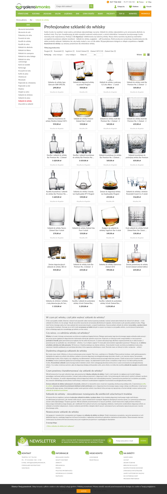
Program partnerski (131, 478)
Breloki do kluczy (130, 465)
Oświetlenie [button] (23, 14)
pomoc (58, 468)
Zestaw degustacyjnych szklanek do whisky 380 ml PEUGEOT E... (56, 266)
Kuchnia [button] (36, 14)
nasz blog (25, 468)
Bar (31, 20)
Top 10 (121, 14)
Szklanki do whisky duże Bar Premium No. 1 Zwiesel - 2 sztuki (137, 121)
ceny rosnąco (57, 55)
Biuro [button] (100, 14)
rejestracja (94, 460)
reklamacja (60, 465)
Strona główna (21, 20)
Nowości (133, 14)
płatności (59, 476)
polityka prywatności (64, 470)
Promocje (145, 14)
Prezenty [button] (111, 14)
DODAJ (143, 441)
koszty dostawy (62, 460)
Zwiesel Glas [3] (110, 51)
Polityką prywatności (84, 487)
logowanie (94, 457)
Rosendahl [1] (59, 51)
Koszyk (147, 6)
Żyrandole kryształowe (133, 470)
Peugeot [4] (48, 51)
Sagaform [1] (69, 51)
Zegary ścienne (129, 462)
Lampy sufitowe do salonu (134, 473)
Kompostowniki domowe (133, 468)
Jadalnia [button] (47, 14)
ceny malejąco (71, 55)
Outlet (126, 460)
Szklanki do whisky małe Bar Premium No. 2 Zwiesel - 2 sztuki (137, 84)
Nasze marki (128, 457)
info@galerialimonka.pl (36, 462)
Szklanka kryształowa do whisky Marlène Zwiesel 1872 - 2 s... (57, 121)
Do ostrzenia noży (131, 476)
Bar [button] (77, 14)
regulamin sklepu (62, 457)
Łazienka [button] (68, 14)
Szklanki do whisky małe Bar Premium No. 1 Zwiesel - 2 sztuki (110, 121)
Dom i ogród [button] (88, 14)
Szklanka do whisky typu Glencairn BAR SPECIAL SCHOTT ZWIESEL (57, 84)
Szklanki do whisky (42, 20)
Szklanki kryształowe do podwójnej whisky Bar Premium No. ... (137, 157)
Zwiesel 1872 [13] (96, 51)
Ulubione (133, 6)
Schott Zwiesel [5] (82, 51)
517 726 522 (33, 457)
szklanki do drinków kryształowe (57, 390)
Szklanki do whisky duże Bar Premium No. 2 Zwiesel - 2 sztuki (83, 266)
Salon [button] (58, 14)
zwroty (59, 462)
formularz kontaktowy (31, 465)
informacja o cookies (64, 473)
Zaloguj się (119, 6)
